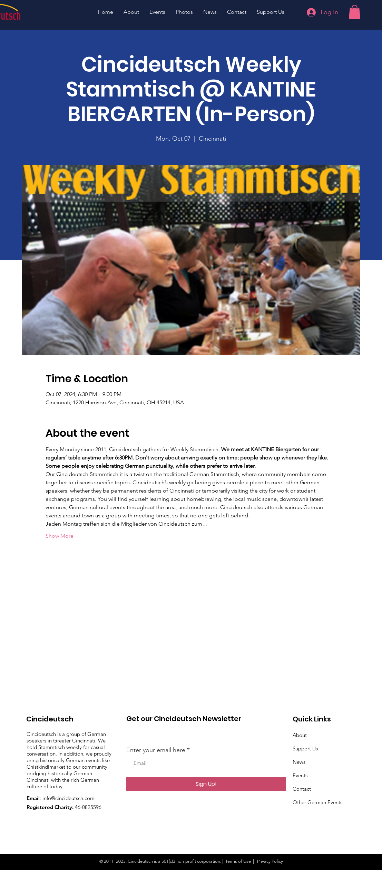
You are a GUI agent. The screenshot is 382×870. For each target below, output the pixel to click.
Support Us (305, 748)
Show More (60, 536)
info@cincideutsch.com (68, 798)
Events (300, 775)
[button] (355, 12)
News (299, 762)
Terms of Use (238, 861)
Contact (302, 789)
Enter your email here (155, 750)
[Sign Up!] (206, 784)
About (300, 735)
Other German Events (317, 802)
